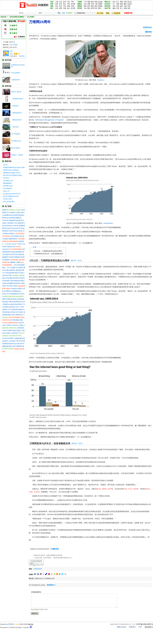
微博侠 (4, 210)
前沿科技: (107, 6)
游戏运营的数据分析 (17, 252)
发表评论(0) (147, 27)
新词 (96, 6)
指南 (121, 4)
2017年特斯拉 (15, 134)
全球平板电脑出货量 (16, 320)
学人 (121, 8)
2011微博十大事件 (14, 212)
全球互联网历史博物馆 (16, 17)
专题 (64, 8)
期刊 (99, 8)
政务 (92, 2)
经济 (96, 8)
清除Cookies (121, 627)
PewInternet (108, 223)
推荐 (60, 8)
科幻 (64, 4)
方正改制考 (19, 267)
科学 (60, 4)
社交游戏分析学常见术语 (10, 254)
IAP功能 (12, 312)
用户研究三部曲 (12, 286)
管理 (92, 8)
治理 (125, 2)
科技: (52, 2)
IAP (16, 312)
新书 (88, 6)
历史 (56, 6)
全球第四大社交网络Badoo (12, 291)
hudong (30, 624)
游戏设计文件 (6, 309)
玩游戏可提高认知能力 (14, 330)
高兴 (11, 51)
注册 (63, 13)
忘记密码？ (69, 13)
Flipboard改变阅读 (14, 301)
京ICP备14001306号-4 (144, 624)
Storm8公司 (6, 249)
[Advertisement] (71, 568)
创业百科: (107, 4)
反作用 (5, 165)
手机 (64, 6)
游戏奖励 (11, 233)
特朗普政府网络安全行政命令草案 (14, 167)
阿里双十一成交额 (17, 155)
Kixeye (13, 246)
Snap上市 (6, 191)
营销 (88, 2)
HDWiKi (11, 624)
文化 (85, 8)
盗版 (114, 8)
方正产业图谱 (11, 267)
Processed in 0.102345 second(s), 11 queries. (16, 627)
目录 (34, 247)
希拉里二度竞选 (16, 92)
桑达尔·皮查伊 (15, 148)
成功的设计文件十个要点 (16, 307)
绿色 (117, 6)
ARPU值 (5, 275)
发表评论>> (51, 585)
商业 (88, 8)
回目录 (80, 260)
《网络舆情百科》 (17, 113)
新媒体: (79, 4)
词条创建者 (13, 56)
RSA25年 (6, 178)
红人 (117, 2)
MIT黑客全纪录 (16, 141)
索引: (52, 8)
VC (114, 4)
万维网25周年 (15, 80)
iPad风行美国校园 (14, 257)
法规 (125, 8)
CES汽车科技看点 (9, 201)
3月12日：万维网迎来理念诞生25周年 (48, 251)
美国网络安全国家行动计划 (11, 173)
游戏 (96, 2)
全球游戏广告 (15, 333)
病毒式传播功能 (7, 299)
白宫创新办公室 (8, 180)
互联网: (79, 2)
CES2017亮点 (7, 199)
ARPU (10, 275)
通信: (52, 6)
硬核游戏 (17, 281)
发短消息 (22, 56)
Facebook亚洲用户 (8, 338)
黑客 (121, 2)
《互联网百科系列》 (17, 99)
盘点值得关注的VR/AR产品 (11, 194)
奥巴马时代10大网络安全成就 (12, 175)
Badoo (4, 294)
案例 (125, 4)
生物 (125, 6)
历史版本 (15, 45)
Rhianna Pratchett (12, 225)
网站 (85, 6)
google (100, 2)
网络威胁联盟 (7, 183)
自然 (56, 4)
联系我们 (132, 627)
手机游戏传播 (9, 273)
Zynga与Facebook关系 (12, 228)
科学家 (73, 4)
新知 (92, 6)
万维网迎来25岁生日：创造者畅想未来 (48, 254)
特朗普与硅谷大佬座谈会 (11, 170)
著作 (128, 8)
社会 (114, 2)
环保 (128, 6)
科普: (52, 4)
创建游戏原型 (12, 239)
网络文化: (107, 2)
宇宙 (68, 4)
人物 (56, 2)
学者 (92, 4)
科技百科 (3, 17)
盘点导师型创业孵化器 (14, 218)
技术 (64, 2)
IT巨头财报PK (15, 73)
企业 (60, 2)
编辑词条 (148, 32)
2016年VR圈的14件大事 (11, 196)
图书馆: (79, 8)
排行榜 (73, 8)
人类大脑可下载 (13, 341)
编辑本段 (73, 260)
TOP (140, 627)
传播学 (100, 4)
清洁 (114, 6)
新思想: (79, 6)
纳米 (121, 6)
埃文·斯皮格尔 (7, 188)
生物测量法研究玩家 (13, 283)
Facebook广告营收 (17, 325)
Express (101, 80)
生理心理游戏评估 (17, 315)
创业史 (129, 4)
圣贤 (11, 54)
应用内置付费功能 (17, 309)
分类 (56, 8)
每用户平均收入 (20, 273)
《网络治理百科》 (17, 120)
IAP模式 (20, 312)
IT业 (68, 2)
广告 (85, 2)
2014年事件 (30, 17)
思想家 (100, 6)
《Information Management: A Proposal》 (49, 120)
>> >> (20, 17)
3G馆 (72, 6)
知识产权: (107, 8)
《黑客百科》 (15, 106)
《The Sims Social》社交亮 (13, 244)
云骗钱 (18, 262)
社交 (85, 4)
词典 (68, 6)
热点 (68, 8)
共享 (117, 8)
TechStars (5, 220)
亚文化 (129, 2)
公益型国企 (10, 223)
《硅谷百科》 (15, 127)
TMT (72, 2)
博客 (88, 4)
